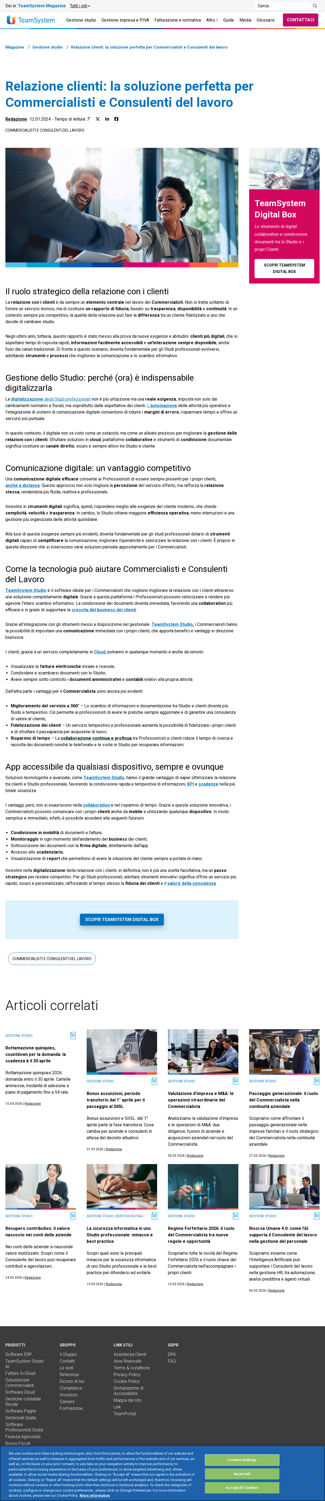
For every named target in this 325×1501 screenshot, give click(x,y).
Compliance (71, 1388)
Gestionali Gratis (20, 1417)
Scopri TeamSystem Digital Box (121, 919)
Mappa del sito (128, 1400)
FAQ (172, 1361)
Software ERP (18, 1354)
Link (117, 1407)
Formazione (71, 1408)
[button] (80, 6)
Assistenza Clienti (130, 1354)
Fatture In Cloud (20, 1373)
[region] (162, 1473)
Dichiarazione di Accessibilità (128, 1391)
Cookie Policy (127, 1381)
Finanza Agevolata (22, 1436)
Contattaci (300, 19)
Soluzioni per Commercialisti (19, 1382)
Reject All (242, 1474)
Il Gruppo (68, 1354)
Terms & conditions (132, 1367)
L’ (162, 405)
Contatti (67, 1361)
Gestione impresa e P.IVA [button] (125, 20)
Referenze (69, 1374)
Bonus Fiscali (17, 1443)
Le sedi (66, 1367)
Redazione (16, 119)
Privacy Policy (127, 1374)
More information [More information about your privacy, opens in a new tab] (95, 1495)
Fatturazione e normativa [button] (177, 20)
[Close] (316, 1473)
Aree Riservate (127, 1361)
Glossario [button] (266, 20)
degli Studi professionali (51, 399)
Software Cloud (20, 1392)
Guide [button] (228, 20)
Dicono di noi (72, 1381)
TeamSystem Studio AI (24, 1364)
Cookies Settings (242, 1460)
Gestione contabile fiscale (23, 1401)
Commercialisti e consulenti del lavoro (44, 130)
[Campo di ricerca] (282, 6)
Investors (68, 1394)
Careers (67, 1401)
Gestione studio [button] (81, 20)
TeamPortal (125, 1413)
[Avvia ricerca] (315, 6)
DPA (172, 1354)
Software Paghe (20, 1411)
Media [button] (245, 20)
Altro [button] (212, 20)
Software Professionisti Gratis (24, 1427)
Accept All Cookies (242, 1488)
